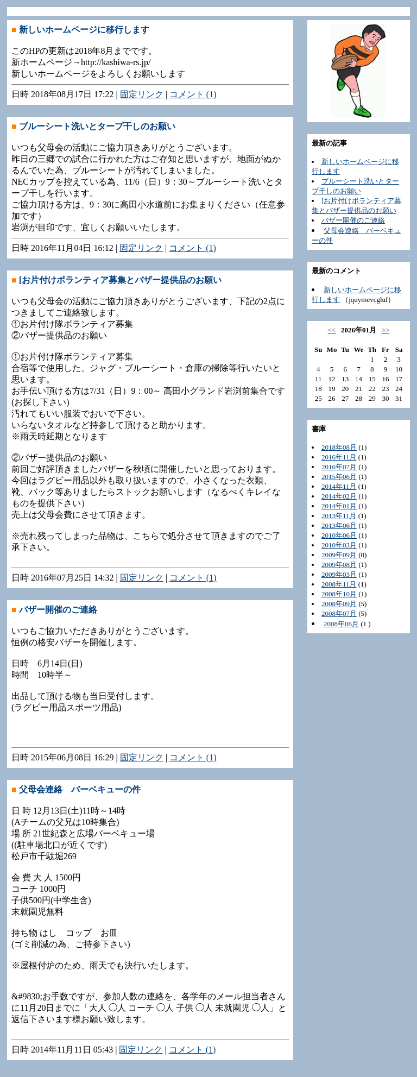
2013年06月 (339, 525)
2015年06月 (339, 477)
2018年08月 (339, 447)
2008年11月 (339, 584)
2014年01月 (339, 506)
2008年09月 (339, 604)
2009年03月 (339, 574)
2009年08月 (339, 564)
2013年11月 (339, 516)
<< (332, 330)
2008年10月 (339, 594)
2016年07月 (339, 467)
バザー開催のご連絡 (353, 220)
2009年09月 (339, 555)
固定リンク (141, 94)
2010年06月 (339, 535)
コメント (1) (193, 94)
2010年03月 (339, 545)
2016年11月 (339, 457)
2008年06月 (341, 624)
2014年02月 (339, 496)
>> (386, 330)
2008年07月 (339, 613)
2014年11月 (339, 486)
